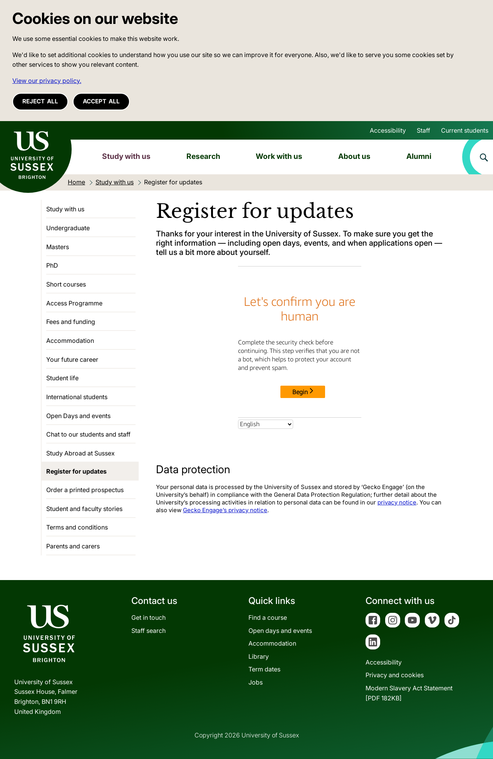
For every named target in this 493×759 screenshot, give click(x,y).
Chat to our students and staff (88, 434)
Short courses (66, 284)
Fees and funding (70, 322)
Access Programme (74, 303)
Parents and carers (73, 546)
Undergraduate (68, 228)
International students (76, 397)
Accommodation (70, 340)
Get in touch (148, 617)
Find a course (267, 617)
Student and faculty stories (84, 509)
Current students (464, 130)
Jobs (255, 682)
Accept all (101, 101)
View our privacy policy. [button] (46, 80)
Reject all (40, 101)
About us (354, 156)
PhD (52, 265)
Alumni (418, 156)
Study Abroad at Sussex (80, 453)
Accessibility (388, 130)
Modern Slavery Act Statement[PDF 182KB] (409, 693)
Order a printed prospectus (85, 490)
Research (203, 156)
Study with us (126, 156)
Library (258, 656)
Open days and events (280, 630)
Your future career (72, 359)
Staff (423, 130)
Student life (62, 378)
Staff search (148, 630)
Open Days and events (78, 416)
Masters (57, 247)
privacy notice (396, 502)
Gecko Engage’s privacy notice (225, 510)
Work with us (279, 156)
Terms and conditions (77, 527)
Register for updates (76, 471)
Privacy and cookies (395, 675)
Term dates (264, 669)
